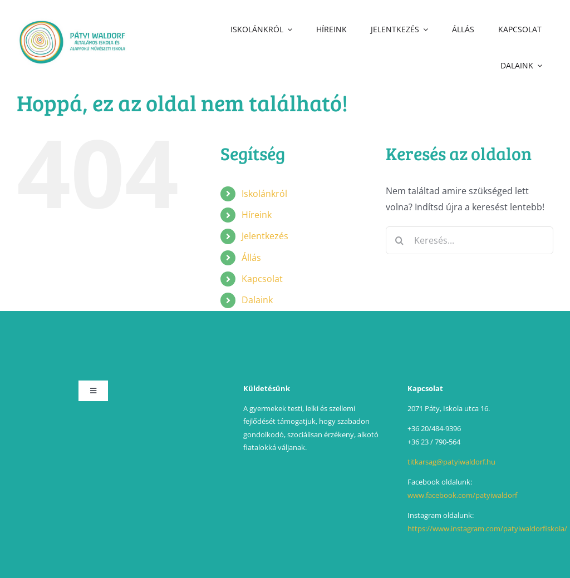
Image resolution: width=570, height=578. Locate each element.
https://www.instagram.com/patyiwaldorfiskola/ (487, 528)
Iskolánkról (264, 193)
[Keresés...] (469, 240)
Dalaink (257, 300)
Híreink (257, 215)
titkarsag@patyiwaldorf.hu (451, 462)
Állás (251, 257)
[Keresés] (400, 240)
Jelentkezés (265, 236)
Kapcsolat (262, 279)
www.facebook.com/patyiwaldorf (462, 495)
